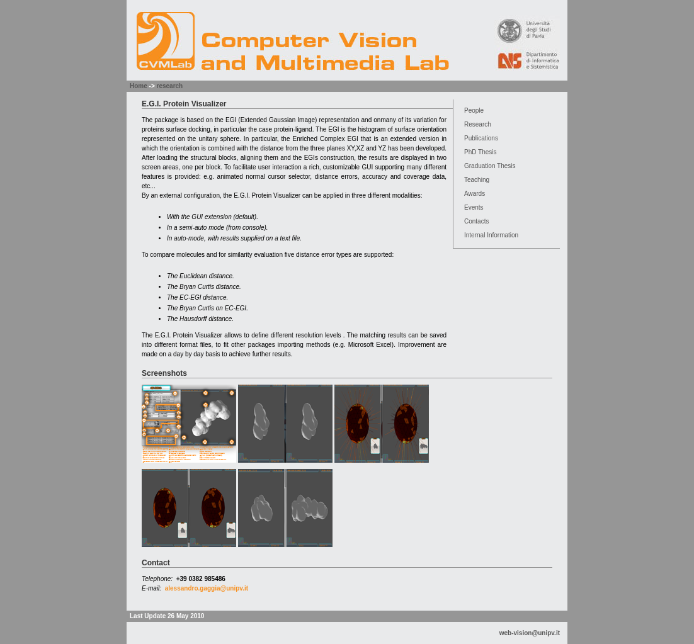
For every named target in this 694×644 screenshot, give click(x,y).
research (170, 85)
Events (474, 207)
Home (138, 85)
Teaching (476, 179)
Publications (481, 138)
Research (477, 124)
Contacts (476, 221)
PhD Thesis (480, 152)
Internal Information (491, 235)
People (474, 110)
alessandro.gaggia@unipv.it (206, 588)
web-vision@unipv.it (529, 633)
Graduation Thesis (490, 165)
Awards (474, 193)
